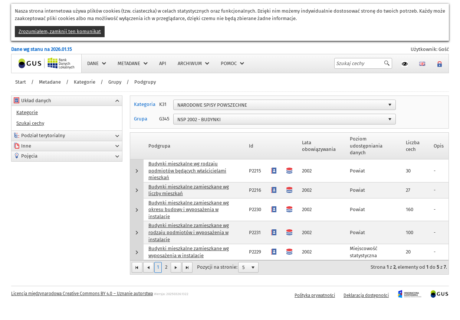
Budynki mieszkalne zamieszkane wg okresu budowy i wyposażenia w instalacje (188, 209)
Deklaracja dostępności (366, 295)
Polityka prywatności (315, 295)
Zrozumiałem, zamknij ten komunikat (60, 31)
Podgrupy (145, 82)
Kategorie (84, 82)
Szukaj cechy (30, 123)
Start (20, 82)
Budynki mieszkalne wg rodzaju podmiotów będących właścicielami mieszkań (187, 170)
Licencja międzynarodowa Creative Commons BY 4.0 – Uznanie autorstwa (82, 293)
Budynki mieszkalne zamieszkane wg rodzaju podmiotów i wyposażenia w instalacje (188, 232)
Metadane (50, 82)
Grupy (114, 82)
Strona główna (27, 63)
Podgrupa (159, 146)
